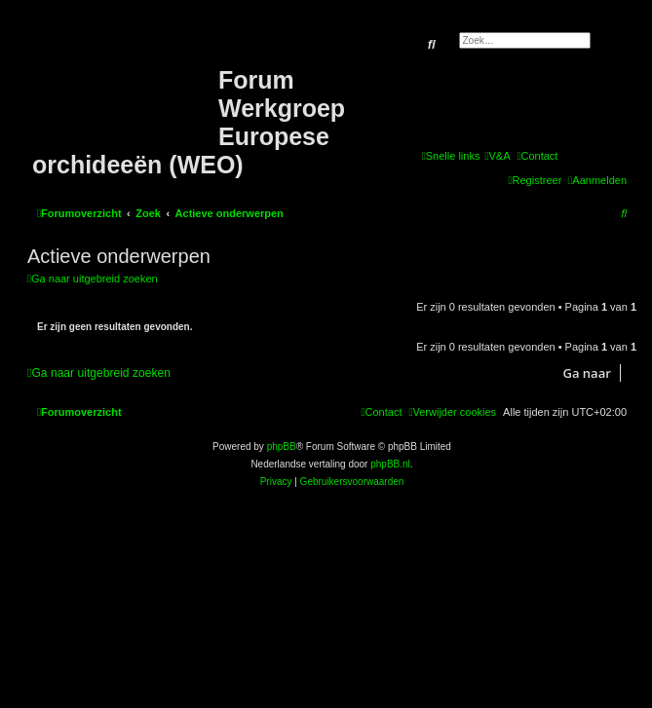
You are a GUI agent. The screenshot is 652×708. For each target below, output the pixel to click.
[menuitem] (497, 156)
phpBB (281, 446)
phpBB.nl (390, 464)
